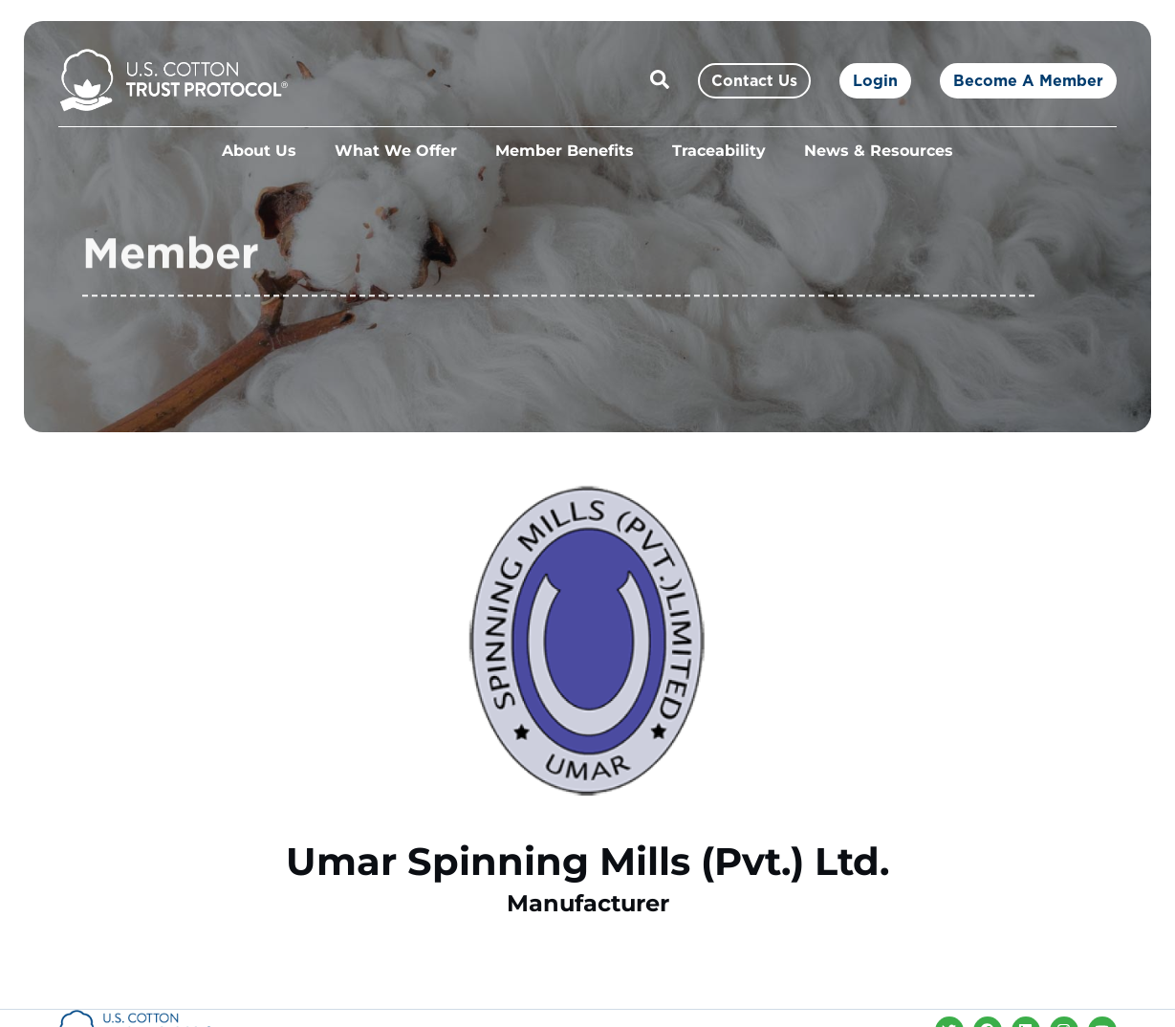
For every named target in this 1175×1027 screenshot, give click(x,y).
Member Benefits (564, 151)
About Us (259, 151)
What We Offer (396, 151)
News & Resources (878, 151)
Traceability (719, 151)
